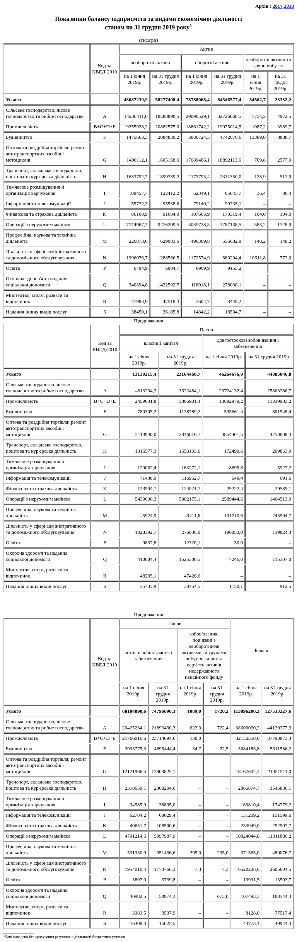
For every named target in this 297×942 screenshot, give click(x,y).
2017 (278, 6)
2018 (289, 6)
